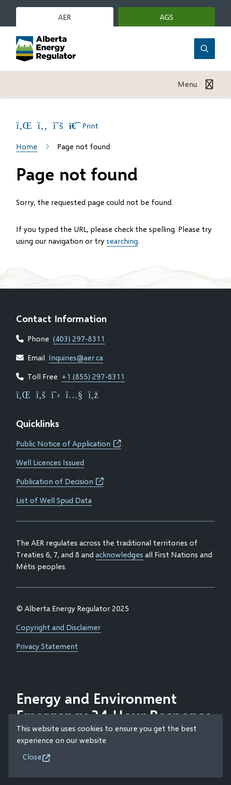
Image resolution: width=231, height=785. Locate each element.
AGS (181, 19)
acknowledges (119, 554)
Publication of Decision (59, 481)
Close (32, 756)
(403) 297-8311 (79, 338)
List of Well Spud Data (54, 499)
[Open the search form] (204, 48)
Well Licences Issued (50, 462)
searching (122, 240)
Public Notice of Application (68, 443)
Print (83, 125)
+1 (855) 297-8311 (93, 376)
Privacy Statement (47, 645)
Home (26, 146)
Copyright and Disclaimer (58, 627)
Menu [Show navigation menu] (187, 83)
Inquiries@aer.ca (76, 357)
